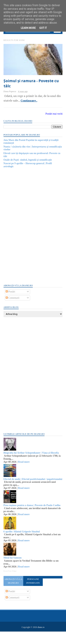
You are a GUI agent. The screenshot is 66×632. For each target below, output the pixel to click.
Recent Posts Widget (10, 572)
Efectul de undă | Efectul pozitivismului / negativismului (33, 479)
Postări (10, 292)
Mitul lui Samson (13, 558)
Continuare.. (29, 101)
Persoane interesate (33, 581)
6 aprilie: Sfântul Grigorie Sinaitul (22, 532)
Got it (43, 28)
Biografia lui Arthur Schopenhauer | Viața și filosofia (31, 453)
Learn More (28, 28)
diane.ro (40, 627)
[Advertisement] (30, 226)
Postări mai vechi (53, 114)
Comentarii (13, 298)
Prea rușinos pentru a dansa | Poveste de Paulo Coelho (32, 506)
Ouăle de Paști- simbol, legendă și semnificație (28, 160)
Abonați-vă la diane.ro (13, 581)
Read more (24, 462)
